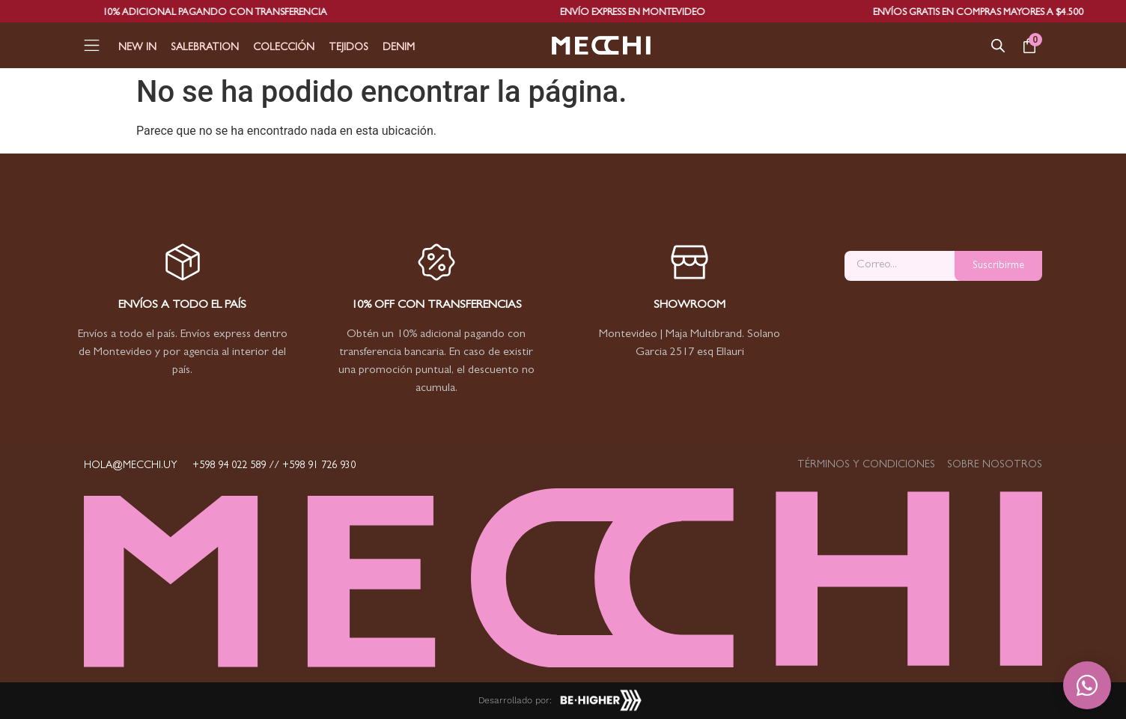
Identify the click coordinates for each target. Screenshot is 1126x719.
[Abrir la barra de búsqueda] (997, 45)
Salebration (205, 48)
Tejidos (348, 48)
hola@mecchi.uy (130, 466)
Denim (399, 48)
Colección (283, 48)
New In (137, 48)
